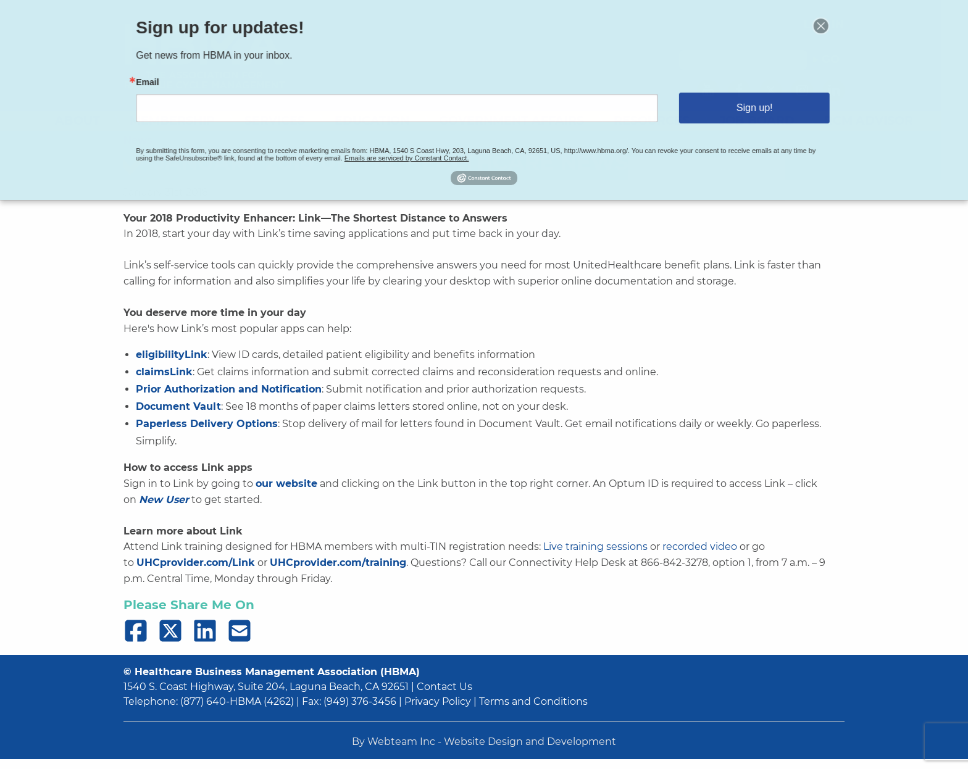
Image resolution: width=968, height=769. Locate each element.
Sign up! (727, 107)
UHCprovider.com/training (338, 562)
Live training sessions (595, 546)
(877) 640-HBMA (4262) (237, 701)
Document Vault (178, 406)
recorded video (699, 546)
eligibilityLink (171, 354)
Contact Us (444, 686)
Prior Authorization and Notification (229, 389)
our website (286, 483)
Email (180, 84)
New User (164, 499)
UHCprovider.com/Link (195, 562)
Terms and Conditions (533, 701)
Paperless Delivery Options (207, 424)
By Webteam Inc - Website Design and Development (484, 741)
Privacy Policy (437, 701)
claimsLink (164, 372)
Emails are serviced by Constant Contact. (414, 152)
